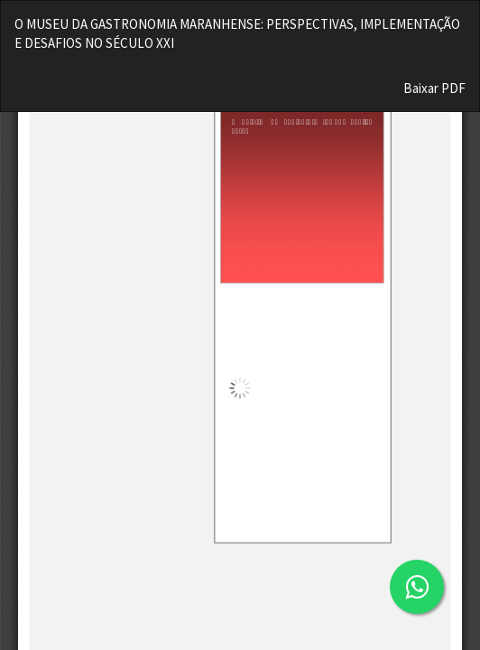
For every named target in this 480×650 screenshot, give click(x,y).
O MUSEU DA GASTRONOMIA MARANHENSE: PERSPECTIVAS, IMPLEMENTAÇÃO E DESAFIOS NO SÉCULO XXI (237, 33)
